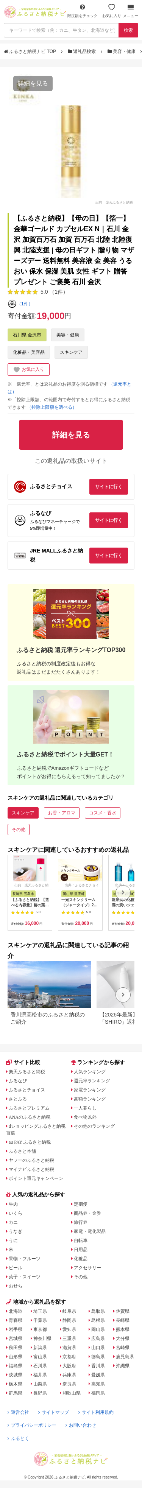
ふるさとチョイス (27, 1090)
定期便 (80, 1204)
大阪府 (69, 1365)
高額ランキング (90, 1099)
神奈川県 (42, 1338)
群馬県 (15, 1393)
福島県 (15, 1365)
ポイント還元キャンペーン (36, 1178)
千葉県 (40, 1320)
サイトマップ (53, 1412)
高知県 (98, 1384)
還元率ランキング (92, 1081)
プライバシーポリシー (32, 1425)
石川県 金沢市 (27, 335)
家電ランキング (90, 1090)
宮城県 (15, 1338)
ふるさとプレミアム (29, 1108)
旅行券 (80, 1222)
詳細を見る (33, 83)
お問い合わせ (81, 1425)
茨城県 (15, 1375)
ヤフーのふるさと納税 (31, 1160)
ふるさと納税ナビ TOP (30, 51)
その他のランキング (94, 1126)
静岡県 (69, 1320)
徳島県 (98, 1356)
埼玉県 (40, 1311)
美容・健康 (122, 51)
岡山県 (98, 1329)
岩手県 (15, 1329)
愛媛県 (98, 1375)
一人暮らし (85, 1108)
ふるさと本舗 (22, 1151)
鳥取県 (98, 1311)
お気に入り (111, 11)
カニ (13, 1222)
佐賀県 (123, 1311)
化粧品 (80, 1258)
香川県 (98, 1365)
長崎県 (123, 1320)
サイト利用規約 (96, 1412)
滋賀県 (69, 1347)
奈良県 (69, 1384)
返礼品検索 (82, 51)
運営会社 (18, 1412)
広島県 (98, 1338)
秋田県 (15, 1347)
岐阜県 (69, 1311)
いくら (15, 1213)
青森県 (15, 1320)
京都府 (69, 1356)
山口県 (98, 1347)
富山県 (40, 1356)
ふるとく (18, 1438)
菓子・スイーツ (25, 1277)
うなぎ (15, 1231)
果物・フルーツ (25, 1258)
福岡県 (98, 1393)
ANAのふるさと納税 (29, 1117)
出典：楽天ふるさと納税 (114, 202)
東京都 (40, 1329)
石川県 (40, 1365)
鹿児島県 (125, 1356)
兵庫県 (69, 1375)
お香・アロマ (61, 813)
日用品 (80, 1249)
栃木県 (15, 1384)
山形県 (15, 1356)
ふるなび (18, 1081)
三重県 (69, 1338)
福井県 (40, 1375)
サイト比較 (23, 1062)
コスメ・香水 (102, 813)
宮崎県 (123, 1347)
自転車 (80, 1240)
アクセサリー (87, 1267)
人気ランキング (90, 1071)
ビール (15, 1267)
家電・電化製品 (90, 1231)
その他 (18, 829)
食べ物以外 (85, 1117)
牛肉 (13, 1204)
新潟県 (40, 1347)
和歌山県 (71, 1393)
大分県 (123, 1338)
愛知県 (69, 1329)
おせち (15, 1286)
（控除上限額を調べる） (52, 407)
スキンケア (71, 352)
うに (13, 1240)
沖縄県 (123, 1365)
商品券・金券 (87, 1213)
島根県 (98, 1320)
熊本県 (123, 1329)
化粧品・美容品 (29, 352)
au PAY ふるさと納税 (30, 1142)
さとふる (18, 1099)
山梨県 (40, 1384)
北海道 (15, 1311)
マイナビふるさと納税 (31, 1169)
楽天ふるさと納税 (27, 1071)
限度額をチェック (82, 11)
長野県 (40, 1393)
